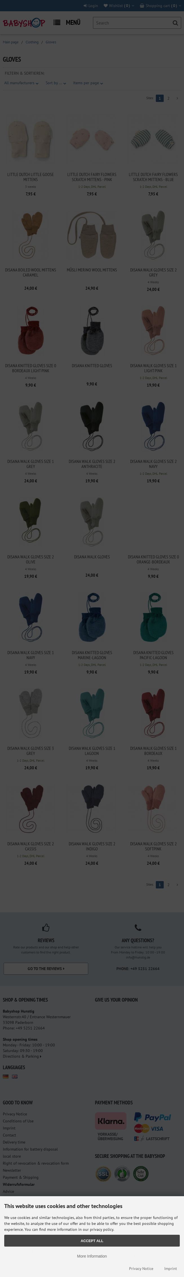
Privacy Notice (141, 1268)
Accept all (92, 1241)
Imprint (170, 1268)
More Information (92, 1256)
